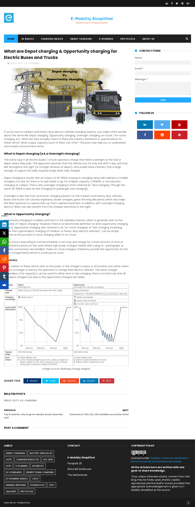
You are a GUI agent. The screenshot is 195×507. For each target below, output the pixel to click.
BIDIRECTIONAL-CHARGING (40, 472)
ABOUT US (148, 38)
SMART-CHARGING (15, 453)
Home (10, 38)
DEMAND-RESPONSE (16, 485)
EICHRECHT (38, 465)
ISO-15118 (48, 459)
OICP (51, 485)
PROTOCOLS (127, 38)
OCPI (8, 465)
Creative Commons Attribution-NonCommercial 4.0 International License (160, 459)
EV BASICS (28, 38)
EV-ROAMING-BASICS (17, 478)
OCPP (9, 459)
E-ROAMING (106, 38)
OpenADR (11, 491)
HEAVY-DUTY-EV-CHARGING (25, 63)
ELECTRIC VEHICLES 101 (41, 453)
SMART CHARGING (81, 38)
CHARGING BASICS (52, 38)
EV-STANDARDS (14, 472)
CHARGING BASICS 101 (27, 459)
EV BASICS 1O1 (37, 485)
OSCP (35, 478)
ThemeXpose (23, 502)
